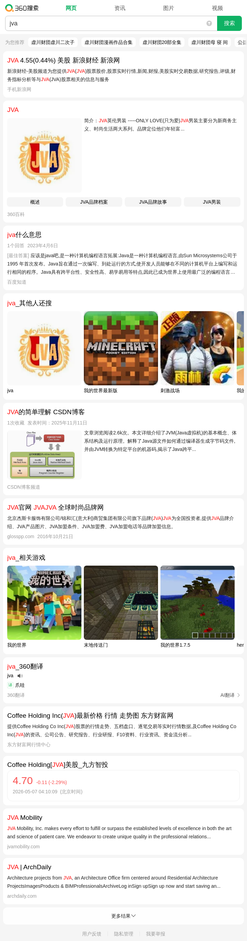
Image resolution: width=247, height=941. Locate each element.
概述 (35, 202)
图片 (168, 8)
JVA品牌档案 (94, 202)
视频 (217, 8)
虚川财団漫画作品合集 (109, 42)
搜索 (229, 23)
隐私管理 (123, 934)
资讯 (119, 8)
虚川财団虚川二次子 (53, 42)
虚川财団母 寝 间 (209, 42)
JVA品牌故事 (153, 202)
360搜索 (23, 8)
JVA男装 (212, 202)
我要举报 (155, 934)
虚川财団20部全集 (162, 42)
